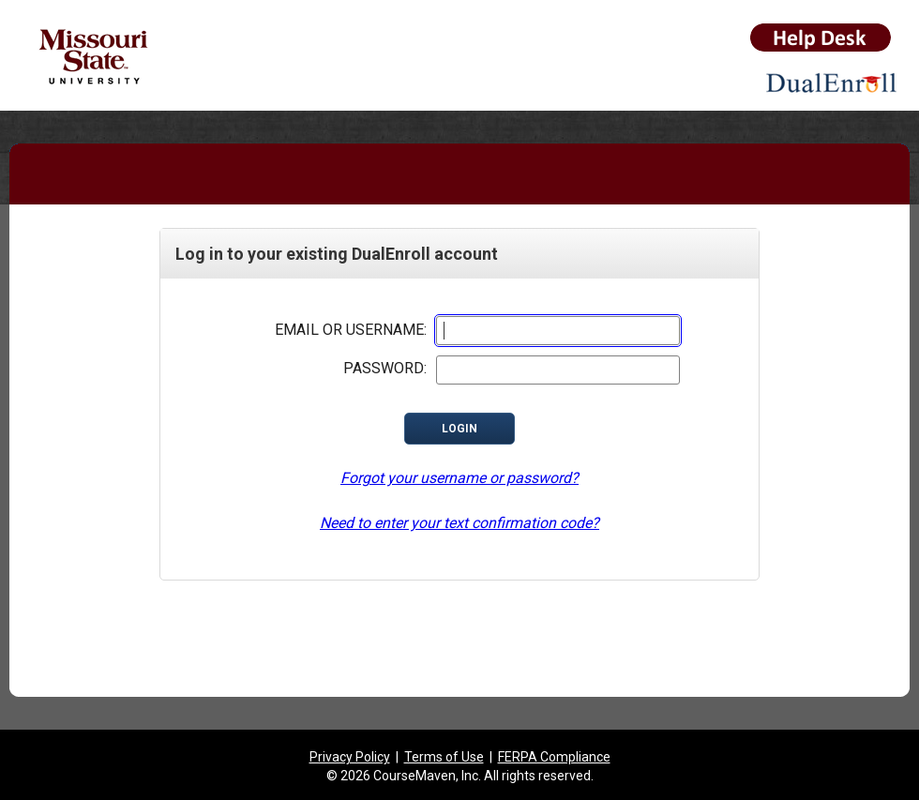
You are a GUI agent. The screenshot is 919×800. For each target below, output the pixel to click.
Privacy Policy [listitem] (349, 756)
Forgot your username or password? (459, 478)
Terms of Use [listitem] (444, 756)
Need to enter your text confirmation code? (459, 523)
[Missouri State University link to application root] (129, 60)
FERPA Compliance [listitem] (554, 756)
